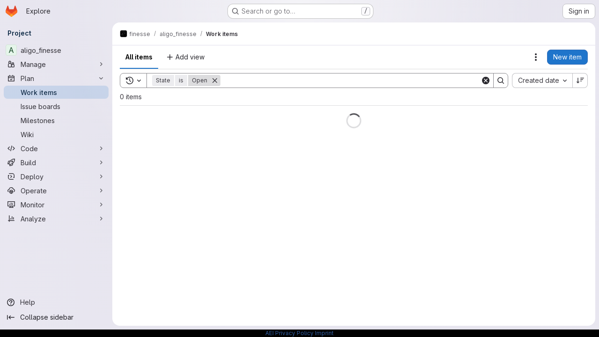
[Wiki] (56, 134)
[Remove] (214, 80)
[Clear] (485, 80)
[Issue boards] (56, 106)
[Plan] (56, 78)
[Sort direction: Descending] (580, 80)
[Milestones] (56, 120)
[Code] (56, 148)
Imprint (324, 333)
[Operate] (56, 190)
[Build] (56, 162)
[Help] (56, 302)
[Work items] (56, 92)
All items (139, 57)
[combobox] (542, 80)
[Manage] (56, 64)
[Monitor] (56, 204)
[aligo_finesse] (56, 50)
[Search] (350, 80)
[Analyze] (56, 218)
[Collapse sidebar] (56, 317)
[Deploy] (56, 176)
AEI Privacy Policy (289, 333)
